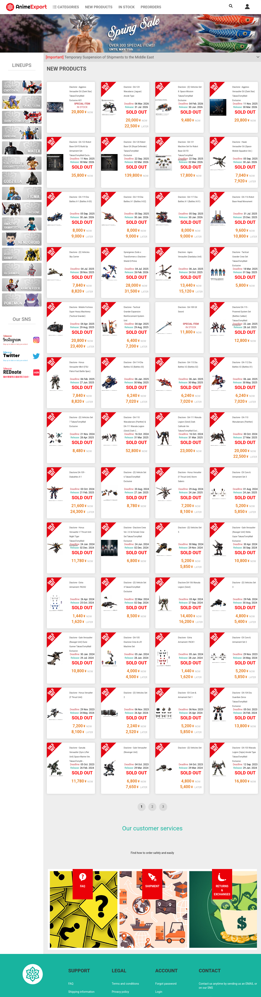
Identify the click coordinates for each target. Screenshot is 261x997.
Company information (125, 967)
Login (158, 959)
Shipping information (81, 959)
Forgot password (165, 951)
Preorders (151, 7)
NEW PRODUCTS (99, 7)
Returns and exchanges (83, 967)
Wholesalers (163, 967)
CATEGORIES (66, 7)
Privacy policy (120, 959)
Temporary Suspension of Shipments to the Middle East (100, 57)
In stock (126, 7)
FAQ (70, 951)
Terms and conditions (125, 951)
